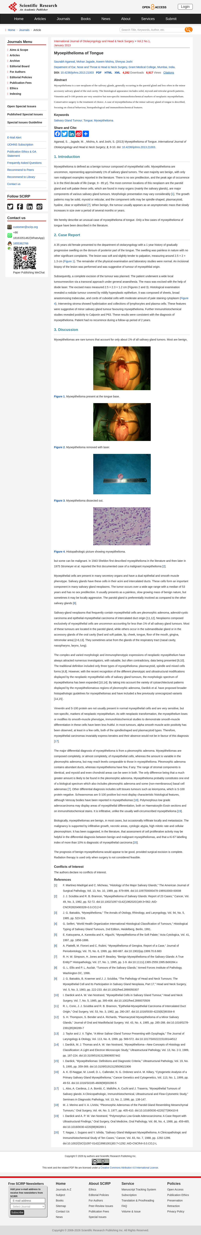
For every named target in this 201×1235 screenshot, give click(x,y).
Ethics (13, 88)
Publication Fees (20, 82)
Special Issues (97, 1217)
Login (185, 7)
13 (56, 1033)
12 (56, 1017)
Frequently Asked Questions (24, 162)
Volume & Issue (131, 1211)
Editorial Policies (20, 77)
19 (179, 811)
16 (56, 1072)
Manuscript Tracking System (139, 1189)
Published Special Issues (23, 114)
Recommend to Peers (20, 169)
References (62, 879)
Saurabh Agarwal (64, 61)
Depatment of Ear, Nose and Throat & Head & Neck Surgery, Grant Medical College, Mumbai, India (114, 67)
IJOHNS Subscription (20, 144)
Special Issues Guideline (23, 122)
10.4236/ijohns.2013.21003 (77, 72)
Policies (174, 1184)
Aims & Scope (18, 49)
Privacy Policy (175, 1211)
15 (56, 1061)
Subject (60, 1195)
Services (148, 19)
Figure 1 (69, 261)
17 (56, 741)
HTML (108, 72)
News (105, 19)
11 (56, 1006)
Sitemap (61, 1206)
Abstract (60, 80)
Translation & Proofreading (138, 1200)
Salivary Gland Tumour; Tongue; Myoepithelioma (83, 120)
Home (19, 19)
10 (56, 995)
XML (117, 72)
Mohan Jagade (86, 61)
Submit (170, 19)
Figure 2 (59, 447)
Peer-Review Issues (101, 1206)
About (125, 19)
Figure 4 (59, 551)
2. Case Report (67, 235)
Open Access (175, 1189)
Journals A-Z (63, 1189)
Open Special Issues (20, 106)
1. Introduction (67, 157)
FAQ (124, 1206)
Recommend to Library (21, 177)
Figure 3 (59, 500)
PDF (98, 72)
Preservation (175, 1200)
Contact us (13, 184)
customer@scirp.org (25, 227)
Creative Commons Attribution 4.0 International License (129, 1167)
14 (56, 1044)
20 (135, 842)
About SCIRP (100, 1184)
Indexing (14, 93)
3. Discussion (66, 330)
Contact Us (62, 1211)
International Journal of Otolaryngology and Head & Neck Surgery (94, 41)
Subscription (129, 1195)
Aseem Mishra (104, 61)
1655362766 (20, 243)
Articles (40, 19)
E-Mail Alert (14, 137)
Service (128, 1184)
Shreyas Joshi (123, 61)
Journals (63, 19)
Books (86, 19)
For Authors (16, 71)
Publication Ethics (178, 1195)
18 (136, 800)
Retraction (173, 1206)
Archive (14, 60)
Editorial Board (18, 66)
